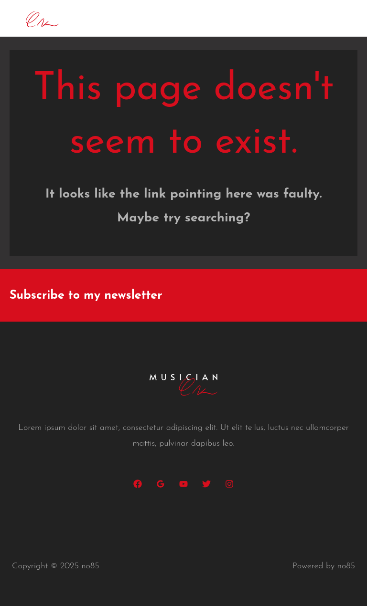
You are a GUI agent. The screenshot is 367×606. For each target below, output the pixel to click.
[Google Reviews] (160, 484)
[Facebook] (137, 484)
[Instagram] (229, 484)
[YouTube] (183, 484)
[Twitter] (206, 484)
